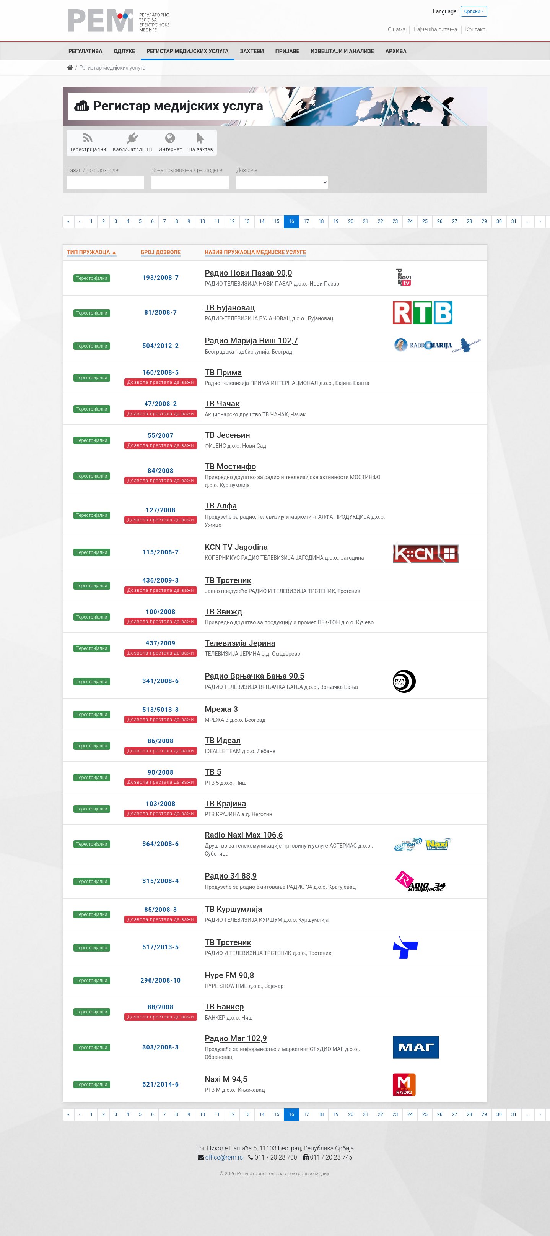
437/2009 (161, 643)
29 (484, 221)
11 (217, 221)
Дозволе (246, 170)
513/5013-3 (160, 709)
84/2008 (161, 470)
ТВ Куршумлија (233, 909)
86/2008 (161, 741)
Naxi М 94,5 (226, 1079)
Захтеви (252, 51)
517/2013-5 (160, 947)
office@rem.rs (224, 1157)
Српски (472, 11)
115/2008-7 (160, 552)
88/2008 (161, 1007)
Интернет (170, 142)
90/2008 (161, 772)
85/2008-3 (160, 909)
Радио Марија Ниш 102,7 (251, 340)
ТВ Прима (223, 372)
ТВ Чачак (222, 403)
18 (321, 221)
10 (202, 221)
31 (514, 221)
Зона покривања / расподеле (186, 170)
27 (454, 221)
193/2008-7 (160, 277)
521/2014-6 (160, 1084)
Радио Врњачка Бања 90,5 (254, 676)
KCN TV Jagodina (236, 547)
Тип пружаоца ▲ (92, 252)
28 (469, 221)
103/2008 (161, 803)
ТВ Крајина (225, 803)
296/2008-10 (160, 980)
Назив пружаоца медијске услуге (255, 252)
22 (380, 221)
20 (350, 221)
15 (276, 221)
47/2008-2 (160, 404)
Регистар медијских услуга (187, 51)
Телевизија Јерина (240, 643)
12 (232, 221)
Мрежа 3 (221, 709)
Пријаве (287, 51)
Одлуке (124, 51)
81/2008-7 (160, 312)
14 (262, 221)
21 (365, 221)
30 (499, 221)
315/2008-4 (160, 881)
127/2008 (161, 510)
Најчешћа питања (435, 29)
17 (306, 221)
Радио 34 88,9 (231, 875)
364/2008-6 (160, 844)
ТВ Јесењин (227, 435)
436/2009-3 (160, 580)
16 (291, 221)
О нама (396, 29)
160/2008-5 (160, 372)
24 (410, 221)
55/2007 (161, 435)
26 (440, 221)
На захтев (201, 142)
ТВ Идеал (223, 740)
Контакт (475, 29)
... (528, 221)
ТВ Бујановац (230, 307)
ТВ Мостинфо (230, 466)
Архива (396, 51)
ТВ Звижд (223, 611)
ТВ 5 (213, 771)
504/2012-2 (160, 345)
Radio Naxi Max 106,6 (244, 835)
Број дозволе (160, 252)
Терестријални (88, 142)
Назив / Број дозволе (92, 170)
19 (335, 221)
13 (247, 221)
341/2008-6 (160, 681)
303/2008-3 (160, 1047)
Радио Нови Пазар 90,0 (248, 273)
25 (425, 221)
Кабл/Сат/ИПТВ (132, 142)
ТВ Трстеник (228, 580)
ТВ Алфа (221, 505)
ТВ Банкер (224, 1006)
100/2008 (161, 612)
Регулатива (85, 51)
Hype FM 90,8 (229, 975)
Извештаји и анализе (342, 51)
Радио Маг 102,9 (236, 1038)
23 (395, 221)
